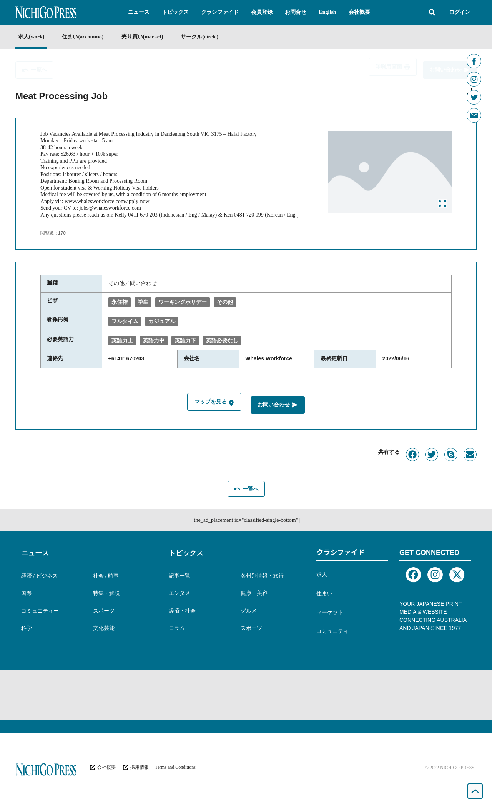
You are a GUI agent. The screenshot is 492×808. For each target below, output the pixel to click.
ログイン (459, 12)
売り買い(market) (142, 37)
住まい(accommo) (82, 37)
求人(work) (31, 37)
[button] (139, 12)
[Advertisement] (246, 695)
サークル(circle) (199, 37)
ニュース (35, 553)
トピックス (186, 553)
